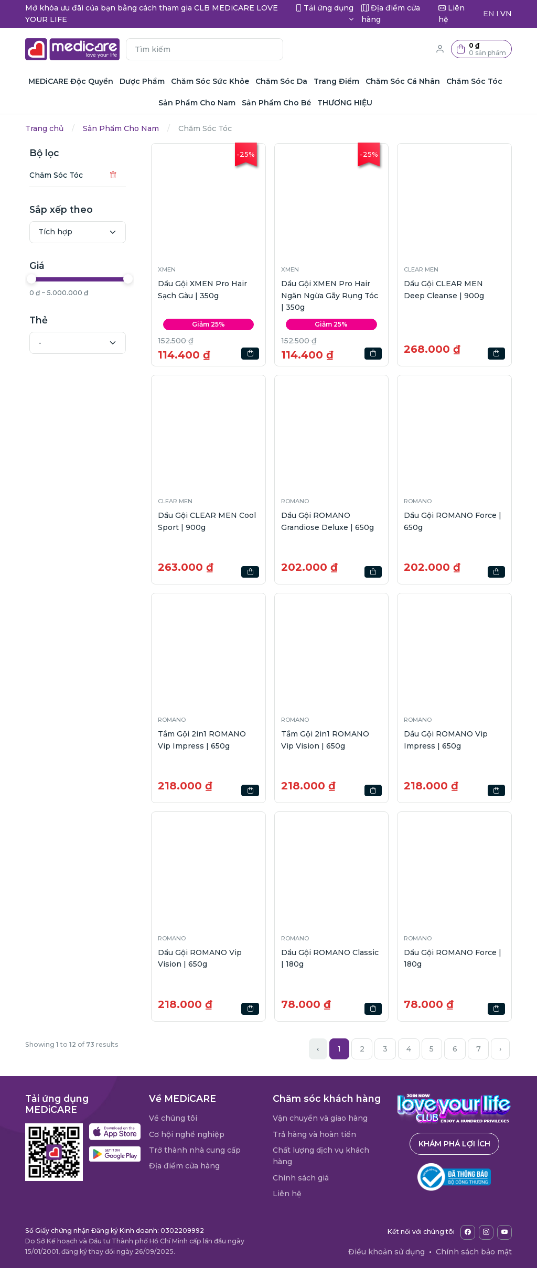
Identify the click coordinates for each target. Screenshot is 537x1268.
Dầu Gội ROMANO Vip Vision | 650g (200, 958)
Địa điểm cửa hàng (184, 1166)
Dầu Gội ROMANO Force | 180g (452, 958)
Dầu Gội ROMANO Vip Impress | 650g (446, 739)
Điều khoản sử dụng (386, 1251)
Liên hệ (287, 1193)
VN (506, 13)
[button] (481, 49)
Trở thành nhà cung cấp (195, 1150)
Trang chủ (44, 128)
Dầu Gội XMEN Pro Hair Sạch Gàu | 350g (202, 289)
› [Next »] (500, 1049)
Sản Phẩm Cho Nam (121, 128)
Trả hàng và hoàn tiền (314, 1134)
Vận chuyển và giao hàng (320, 1118)
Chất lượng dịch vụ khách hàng (321, 1155)
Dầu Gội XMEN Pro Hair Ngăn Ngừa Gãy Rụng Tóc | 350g (329, 295)
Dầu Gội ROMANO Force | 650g (452, 521)
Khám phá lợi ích (454, 1143)
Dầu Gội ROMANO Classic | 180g (330, 958)
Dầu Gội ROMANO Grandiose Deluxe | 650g (327, 521)
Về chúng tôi (173, 1118)
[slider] (31, 279)
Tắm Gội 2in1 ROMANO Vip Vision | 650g (325, 739)
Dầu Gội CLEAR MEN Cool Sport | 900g (207, 521)
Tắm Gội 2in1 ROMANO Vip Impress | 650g (202, 739)
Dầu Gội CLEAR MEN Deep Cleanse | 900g (444, 289)
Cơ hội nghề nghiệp (186, 1134)
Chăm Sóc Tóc (56, 175)
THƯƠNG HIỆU (344, 102)
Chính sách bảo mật (474, 1251)
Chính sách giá (301, 1178)
